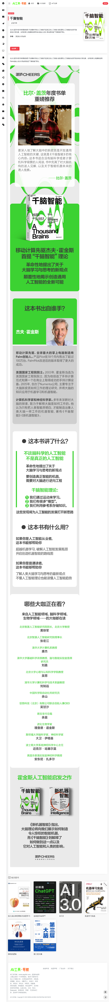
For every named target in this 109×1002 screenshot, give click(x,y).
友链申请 (46, 968)
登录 (105, 3)
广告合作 (62, 968)
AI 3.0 (61, 916)
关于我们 (71, 968)
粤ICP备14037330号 (45, 997)
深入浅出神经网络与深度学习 (19, 916)
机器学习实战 (90, 916)
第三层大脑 (38, 954)
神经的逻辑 (12, 954)
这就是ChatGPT (40, 916)
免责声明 (54, 968)
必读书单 (11, 13)
